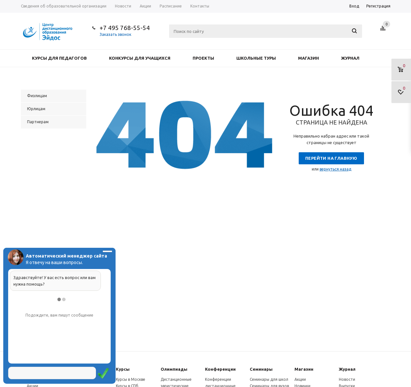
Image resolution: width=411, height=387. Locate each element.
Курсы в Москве (130, 379)
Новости (347, 379)
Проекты (203, 58)
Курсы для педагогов (59, 58)
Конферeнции (220, 369)
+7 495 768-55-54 (125, 27)
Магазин (308, 58)
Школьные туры (256, 58)
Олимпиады (174, 369)
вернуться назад (335, 169)
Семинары (261, 369)
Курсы (123, 369)
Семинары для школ (269, 379)
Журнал (350, 58)
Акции (300, 379)
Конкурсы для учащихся (139, 58)
